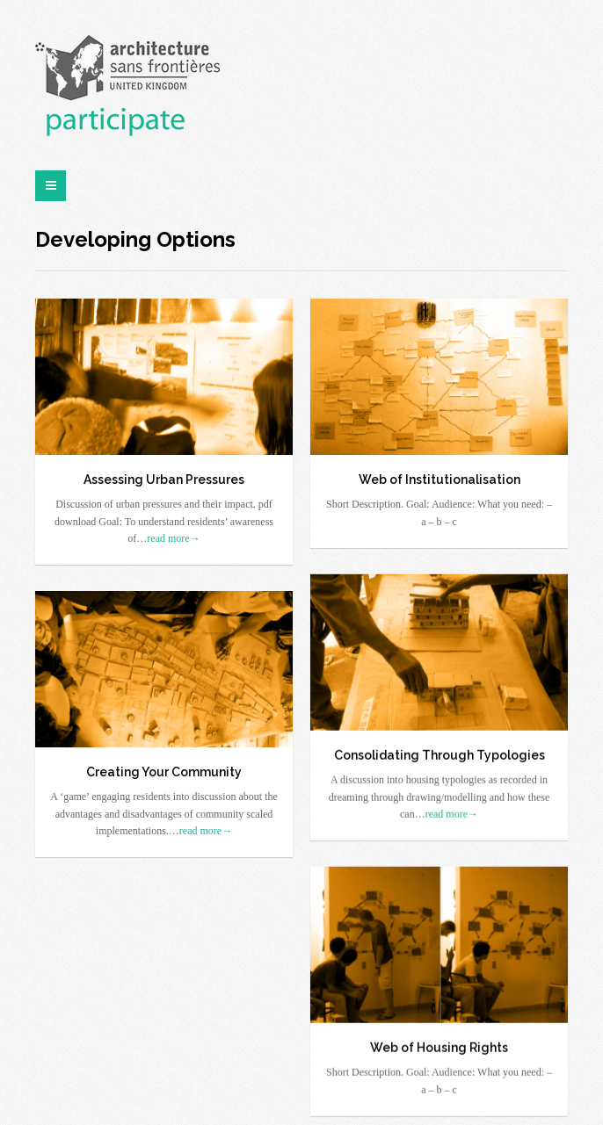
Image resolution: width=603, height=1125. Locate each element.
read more (173, 538)
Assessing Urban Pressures (164, 479)
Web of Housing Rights (439, 1046)
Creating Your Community (164, 770)
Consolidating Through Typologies (439, 753)
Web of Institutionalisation (439, 479)
